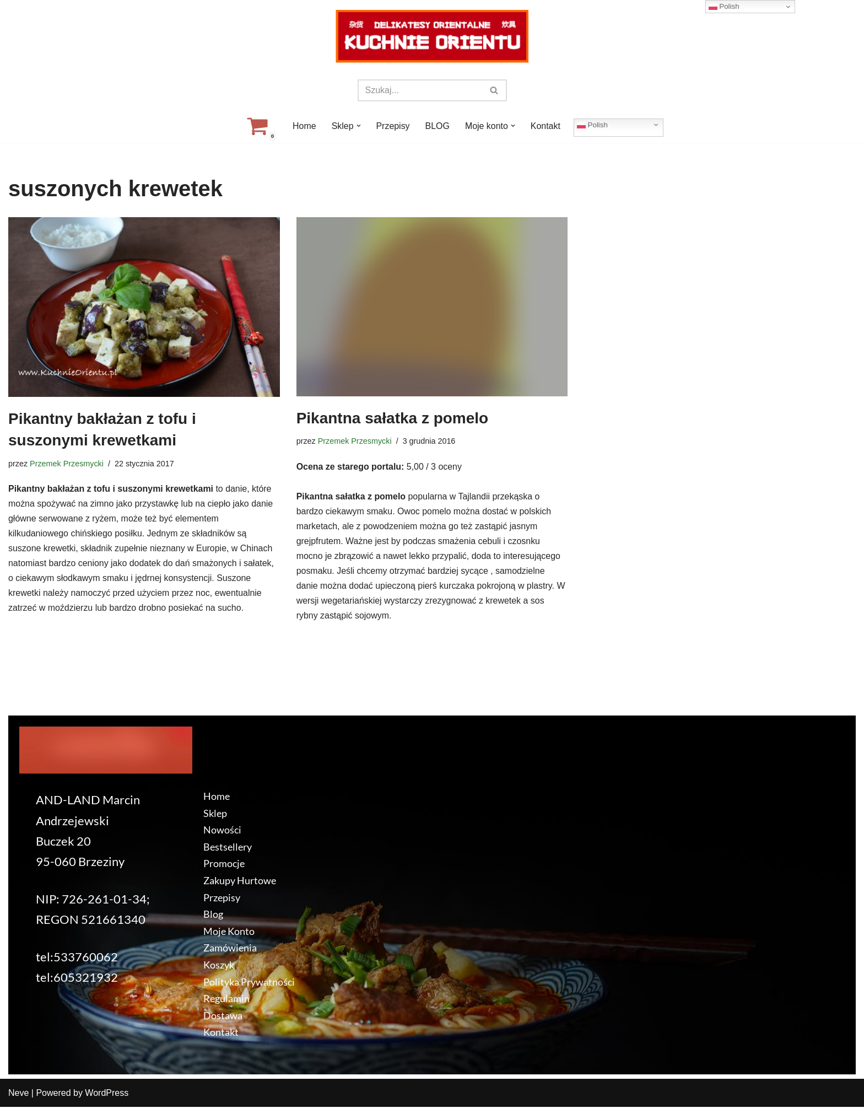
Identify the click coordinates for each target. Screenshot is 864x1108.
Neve (18, 1094)
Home (304, 126)
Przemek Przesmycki (67, 463)
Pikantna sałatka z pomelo (392, 418)
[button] (358, 125)
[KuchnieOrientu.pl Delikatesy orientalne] (432, 36)
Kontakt (545, 126)
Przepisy (392, 126)
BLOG (437, 126)
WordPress (106, 1094)
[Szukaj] (420, 90)
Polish (592, 124)
